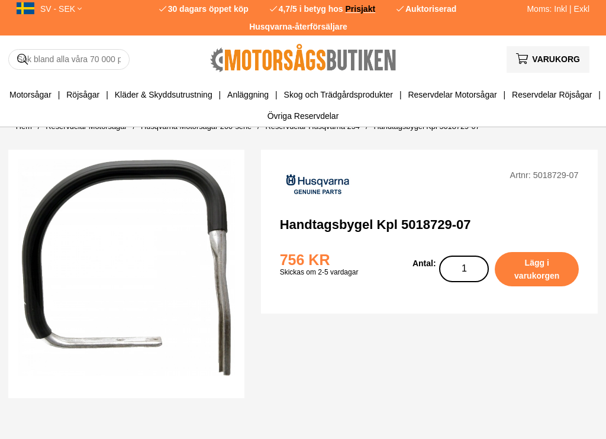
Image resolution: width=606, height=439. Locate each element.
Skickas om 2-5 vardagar (319, 272)
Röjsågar (82, 94)
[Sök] (69, 59)
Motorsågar (30, 94)
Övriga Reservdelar (303, 116)
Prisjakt (361, 9)
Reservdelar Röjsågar (552, 94)
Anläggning (248, 94)
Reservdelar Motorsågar (452, 94)
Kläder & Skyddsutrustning (163, 94)
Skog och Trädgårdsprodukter (338, 94)
